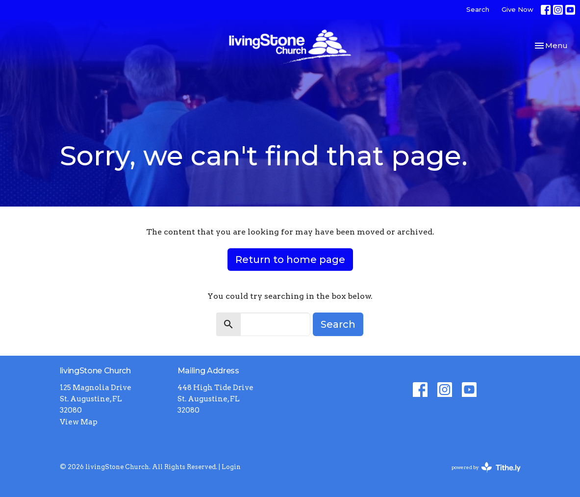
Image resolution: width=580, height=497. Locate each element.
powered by (486, 467)
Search (477, 9)
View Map (79, 422)
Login (231, 467)
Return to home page (290, 259)
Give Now (517, 9)
